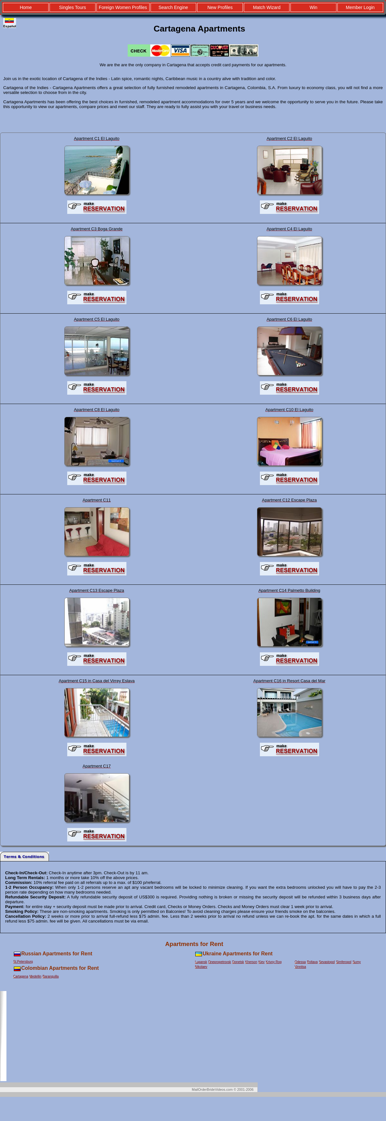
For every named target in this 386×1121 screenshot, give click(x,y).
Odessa (300, 962)
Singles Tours (72, 7)
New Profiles (220, 7)
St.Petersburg (23, 961)
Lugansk (201, 962)
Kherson (251, 962)
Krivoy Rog (273, 962)
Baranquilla (50, 976)
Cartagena (20, 976)
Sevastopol (327, 962)
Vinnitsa (300, 967)
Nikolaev (201, 967)
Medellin (35, 976)
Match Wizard (266, 7)
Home (26, 7)
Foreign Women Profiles (123, 7)
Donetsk (238, 962)
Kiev (261, 962)
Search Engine (173, 7)
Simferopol (343, 962)
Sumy (357, 962)
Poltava (312, 962)
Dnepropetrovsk (219, 962)
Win (313, 7)
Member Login (360, 7)
